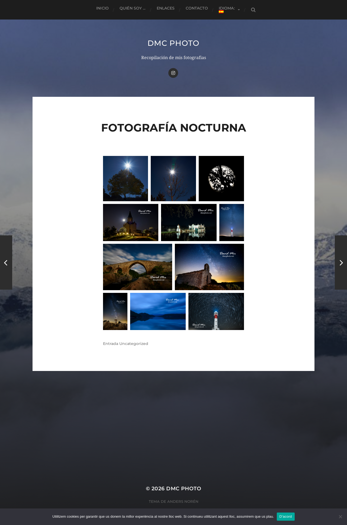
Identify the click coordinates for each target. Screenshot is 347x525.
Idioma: (227, 9)
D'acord (285, 516)
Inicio (102, 8)
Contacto (197, 8)
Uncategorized (133, 343)
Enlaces (166, 8)
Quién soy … (133, 8)
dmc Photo (173, 43)
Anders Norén (182, 501)
